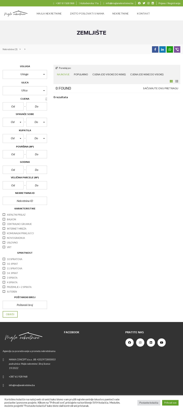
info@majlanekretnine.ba (118, 3)
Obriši (10, 314)
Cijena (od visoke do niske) (109, 74)
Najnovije (63, 74)
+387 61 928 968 (63, 3)
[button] (25, 74)
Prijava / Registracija (169, 3)
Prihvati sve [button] (170, 402)
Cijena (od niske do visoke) (147, 74)
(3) (10, 49)
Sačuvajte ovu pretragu (160, 88)
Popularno (81, 74)
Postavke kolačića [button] (149, 402)
